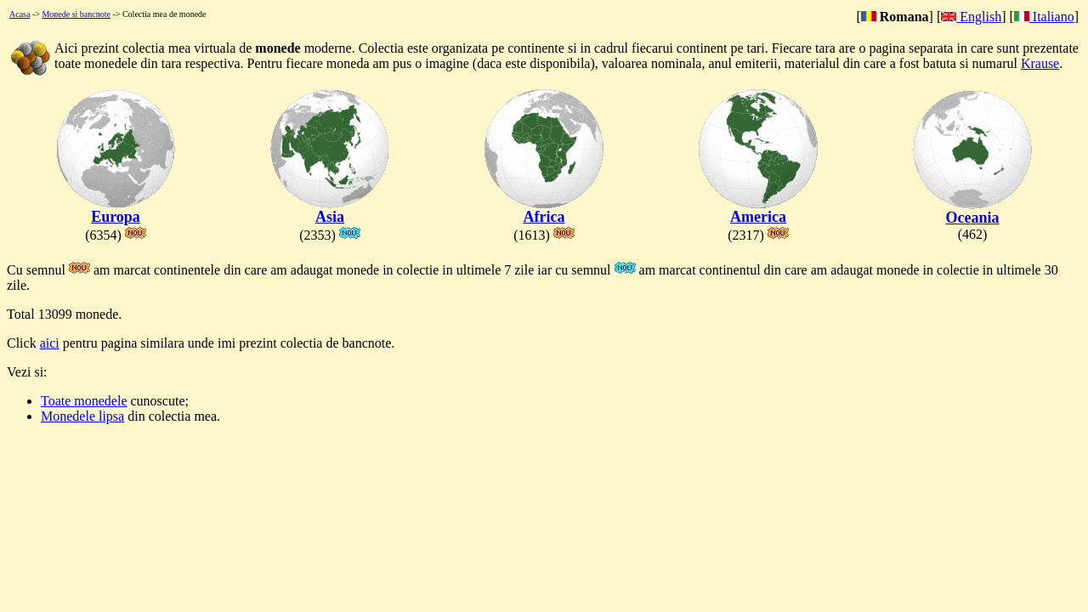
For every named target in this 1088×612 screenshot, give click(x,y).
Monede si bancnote (76, 14)
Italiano (1044, 16)
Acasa (19, 14)
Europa (115, 210)
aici (50, 343)
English (971, 16)
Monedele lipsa (82, 416)
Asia (329, 210)
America (758, 210)
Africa (544, 210)
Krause (1040, 63)
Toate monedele (84, 401)
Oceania (972, 211)
